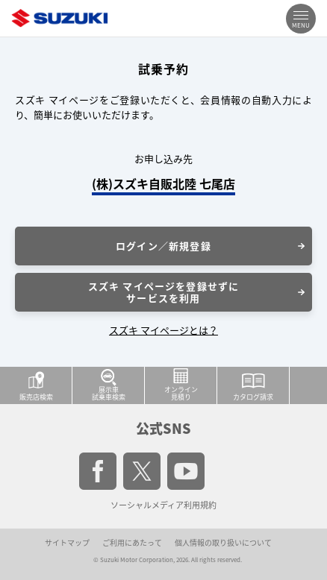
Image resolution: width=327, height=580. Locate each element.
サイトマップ (67, 542)
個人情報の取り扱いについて (223, 542)
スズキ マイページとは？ (163, 330)
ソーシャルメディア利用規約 (163, 505)
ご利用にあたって (132, 542)
